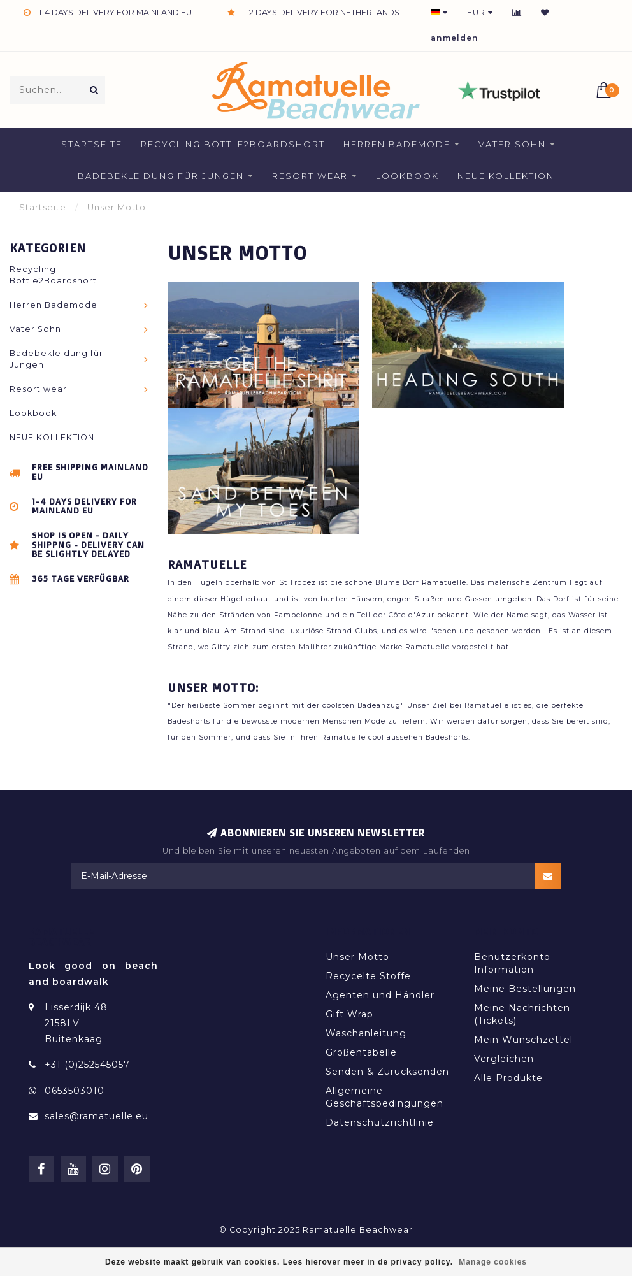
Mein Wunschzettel (523, 1039)
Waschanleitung (366, 1033)
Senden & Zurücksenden (387, 1071)
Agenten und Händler (380, 995)
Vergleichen (504, 1059)
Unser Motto (357, 957)
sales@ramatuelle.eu (96, 1116)
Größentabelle (361, 1052)
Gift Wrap (349, 1014)
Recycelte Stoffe (368, 976)
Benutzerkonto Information (512, 963)
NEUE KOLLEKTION (505, 176)
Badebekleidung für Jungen (161, 176)
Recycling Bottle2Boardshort (233, 144)
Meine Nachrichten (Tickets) (522, 1014)
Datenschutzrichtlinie (380, 1122)
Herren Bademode (396, 144)
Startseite (91, 144)
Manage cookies (493, 1262)
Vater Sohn (512, 144)
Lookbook (407, 176)
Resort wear (310, 176)
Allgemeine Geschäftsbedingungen (384, 1097)
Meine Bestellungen (525, 988)
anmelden (454, 38)
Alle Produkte (508, 1078)
